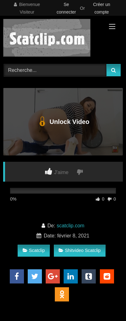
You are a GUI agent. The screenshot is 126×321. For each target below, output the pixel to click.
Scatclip (34, 250)
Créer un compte (101, 8)
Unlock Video (63, 121)
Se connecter (66, 8)
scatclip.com (70, 225)
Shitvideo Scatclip (80, 250)
